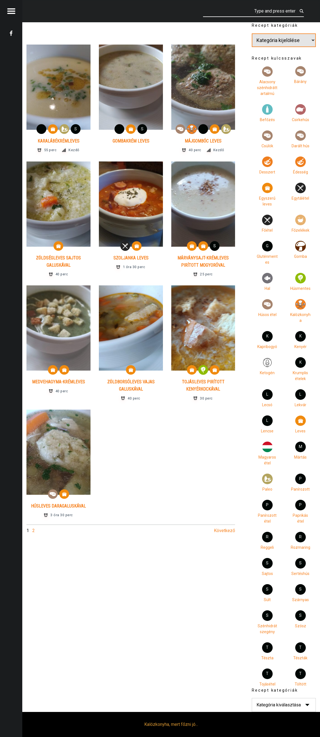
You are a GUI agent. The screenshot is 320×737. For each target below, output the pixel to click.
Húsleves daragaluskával (58, 506)
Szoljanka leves (130, 258)
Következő (224, 530)
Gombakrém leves (131, 141)
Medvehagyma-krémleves (58, 382)
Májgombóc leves (203, 141)
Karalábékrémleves (58, 141)
